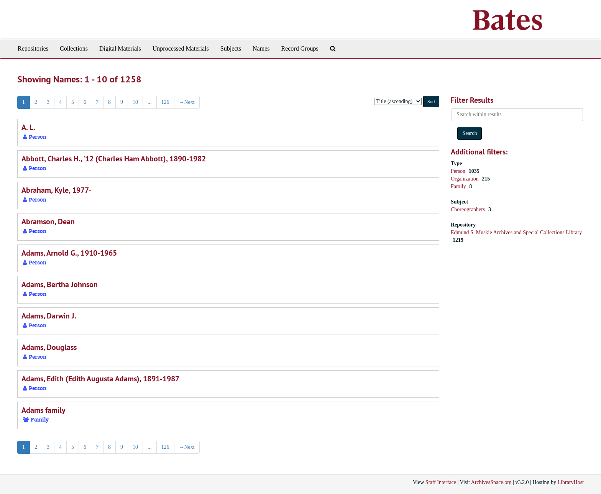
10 (135, 102)
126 (165, 102)
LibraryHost (571, 482)
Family (459, 186)
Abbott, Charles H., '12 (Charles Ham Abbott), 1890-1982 (113, 159)
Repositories (33, 48)
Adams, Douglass (49, 347)
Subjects (230, 48)
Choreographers (468, 209)
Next (187, 102)
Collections (74, 48)
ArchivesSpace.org (491, 482)
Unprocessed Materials (181, 48)
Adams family (43, 410)
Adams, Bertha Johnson (59, 284)
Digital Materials (120, 48)
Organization (465, 179)
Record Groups (299, 48)
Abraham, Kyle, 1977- (56, 190)
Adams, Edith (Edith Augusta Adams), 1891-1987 (100, 379)
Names (261, 48)
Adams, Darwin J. (48, 316)
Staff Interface (440, 482)
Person (459, 171)
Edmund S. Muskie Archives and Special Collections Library (516, 232)
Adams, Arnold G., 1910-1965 (69, 253)
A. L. (28, 127)
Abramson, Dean (48, 221)
